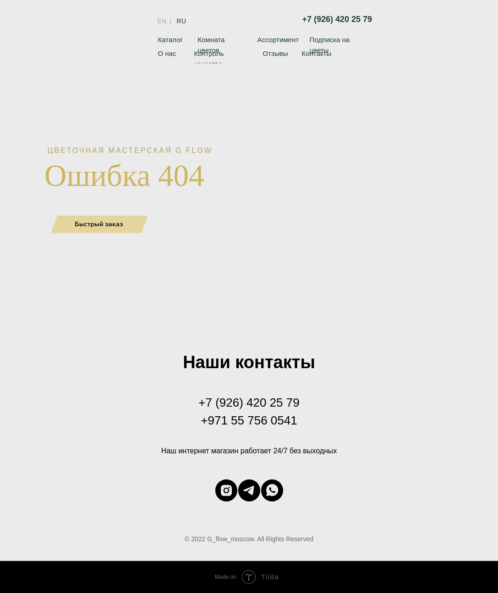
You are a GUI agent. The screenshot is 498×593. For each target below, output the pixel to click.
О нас (167, 53)
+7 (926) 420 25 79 (337, 19)
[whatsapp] (272, 490)
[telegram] (249, 490)
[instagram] (226, 490)
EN (162, 21)
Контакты (317, 53)
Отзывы (275, 53)
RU (181, 21)
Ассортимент (278, 40)
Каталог (170, 40)
